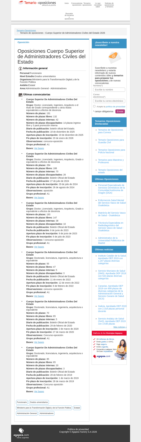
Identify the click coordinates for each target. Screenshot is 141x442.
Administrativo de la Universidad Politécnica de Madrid (111, 240)
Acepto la (111, 106)
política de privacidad (115, 106)
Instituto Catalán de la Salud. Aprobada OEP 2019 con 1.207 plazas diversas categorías (112, 259)
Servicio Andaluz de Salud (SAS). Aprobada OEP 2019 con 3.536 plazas (112, 321)
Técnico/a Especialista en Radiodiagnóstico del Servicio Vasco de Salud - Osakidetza (110, 227)
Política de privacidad (78, 429)
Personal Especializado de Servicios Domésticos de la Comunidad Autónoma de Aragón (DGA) (111, 189)
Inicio (67, 3)
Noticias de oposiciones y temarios (109, 5)
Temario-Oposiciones (26, 30)
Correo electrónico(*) (99, 95)
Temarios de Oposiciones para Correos (110, 131)
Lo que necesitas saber (97, 5)
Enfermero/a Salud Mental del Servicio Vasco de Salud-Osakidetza (112, 203)
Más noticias (119, 327)
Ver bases (39, 148)
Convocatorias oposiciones (76, 4)
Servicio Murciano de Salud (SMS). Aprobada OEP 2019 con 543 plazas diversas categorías (112, 275)
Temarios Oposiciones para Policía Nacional (111, 151)
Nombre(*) (98, 85)
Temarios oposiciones (87, 4)
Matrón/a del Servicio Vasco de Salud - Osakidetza (112, 214)
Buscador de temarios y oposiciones (69, 16)
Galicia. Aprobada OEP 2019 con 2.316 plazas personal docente (112, 308)
